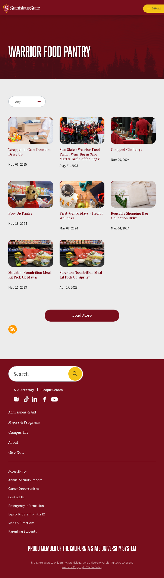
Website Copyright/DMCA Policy (82, 567)
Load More (82, 315)
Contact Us (16, 497)
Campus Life (18, 433)
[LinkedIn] (35, 401)
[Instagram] (18, 401)
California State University (95, 548)
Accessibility (17, 471)
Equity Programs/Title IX (26, 514)
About (13, 443)
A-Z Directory (24, 390)
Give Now (16, 453)
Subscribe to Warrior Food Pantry (12, 329)
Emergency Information (26, 505)
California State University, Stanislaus (57, 563)
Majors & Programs (24, 423)
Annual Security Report (25, 480)
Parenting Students (22, 531)
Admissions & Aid (22, 412)
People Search (52, 390)
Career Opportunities (24, 488)
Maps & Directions (21, 523)
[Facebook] (46, 401)
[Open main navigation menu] (153, 8)
